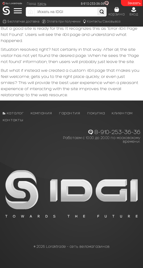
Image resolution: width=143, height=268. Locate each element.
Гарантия (70, 112)
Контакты (13, 119)
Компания (41, 112)
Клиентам (122, 112)
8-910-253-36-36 (92, 3)
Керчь (41, 4)
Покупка (96, 112)
